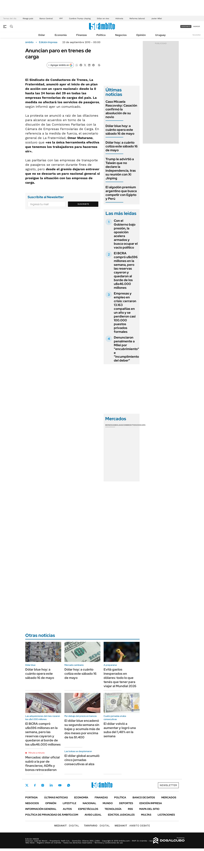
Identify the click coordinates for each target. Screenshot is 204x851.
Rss (130, 809)
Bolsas (119, 425)
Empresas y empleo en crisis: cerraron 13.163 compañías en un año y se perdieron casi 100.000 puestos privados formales (125, 312)
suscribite (186, 26)
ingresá (196, 26)
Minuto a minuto (36, 752)
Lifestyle (69, 803)
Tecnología (113, 809)
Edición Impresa (150, 803)
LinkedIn (51, 785)
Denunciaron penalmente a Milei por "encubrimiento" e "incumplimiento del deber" (126, 348)
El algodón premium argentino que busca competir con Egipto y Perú (121, 193)
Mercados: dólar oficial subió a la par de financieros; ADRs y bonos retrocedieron (42, 763)
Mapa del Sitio (149, 809)
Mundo (108, 803)
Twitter (26, 785)
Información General (40, 809)
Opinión (141, 35)
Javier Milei (156, 18)
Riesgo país (28, 18)
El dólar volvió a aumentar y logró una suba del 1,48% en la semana (120, 730)
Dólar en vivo (103, 18)
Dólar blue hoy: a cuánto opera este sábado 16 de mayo (120, 130)
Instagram (42, 785)
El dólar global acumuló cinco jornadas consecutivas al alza (81, 760)
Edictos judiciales (121, 814)
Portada (31, 797)
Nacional (89, 803)
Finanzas (81, 35)
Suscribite (83, 204)
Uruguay (160, 35)
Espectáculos (88, 809)
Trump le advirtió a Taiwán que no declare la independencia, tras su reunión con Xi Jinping (121, 168)
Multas (146, 814)
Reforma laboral (137, 18)
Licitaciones (166, 814)
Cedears (140, 425)
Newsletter (196, 35)
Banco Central (46, 18)
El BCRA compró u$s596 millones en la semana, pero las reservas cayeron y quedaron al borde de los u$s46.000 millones (126, 270)
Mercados (168, 797)
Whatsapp (68, 785)
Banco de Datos (144, 797)
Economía (61, 35)
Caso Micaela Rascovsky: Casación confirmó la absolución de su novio (121, 109)
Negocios (121, 35)
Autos (67, 809)
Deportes (126, 803)
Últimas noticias (56, 797)
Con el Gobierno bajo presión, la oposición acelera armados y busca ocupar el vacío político (126, 234)
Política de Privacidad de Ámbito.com (51, 814)
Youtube (59, 785)
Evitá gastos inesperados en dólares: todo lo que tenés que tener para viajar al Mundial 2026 (120, 677)
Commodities (129, 425)
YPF (61, 18)
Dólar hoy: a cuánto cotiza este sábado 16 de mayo (122, 146)
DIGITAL (66, 825)
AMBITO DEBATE (132, 825)
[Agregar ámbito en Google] (60, 65)
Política (101, 35)
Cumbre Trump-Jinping (79, 18)
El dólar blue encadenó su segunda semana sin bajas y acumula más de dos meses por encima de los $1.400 (82, 729)
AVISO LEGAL (93, 814)
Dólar (41, 35)
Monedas (110, 425)
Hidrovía (119, 18)
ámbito (29, 42)
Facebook (35, 785)
